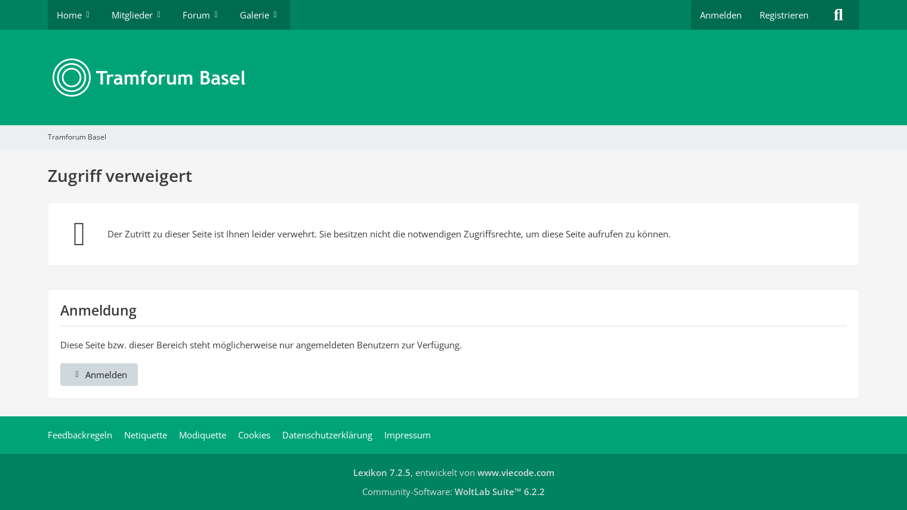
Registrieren (784, 15)
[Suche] (838, 15)
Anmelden (721, 15)
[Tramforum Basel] (453, 77)
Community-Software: (453, 491)
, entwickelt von (453, 472)
